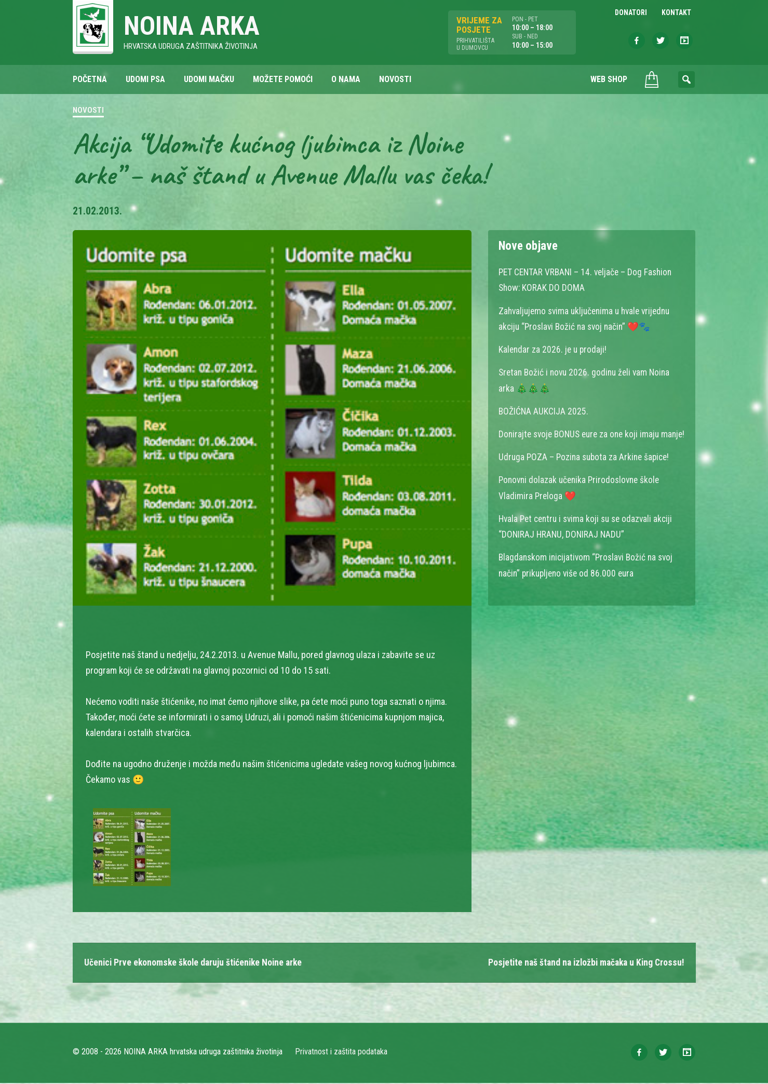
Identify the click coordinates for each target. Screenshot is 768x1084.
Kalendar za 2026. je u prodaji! (553, 349)
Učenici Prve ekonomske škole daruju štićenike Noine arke (196, 963)
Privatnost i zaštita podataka (341, 1053)
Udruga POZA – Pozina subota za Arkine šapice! (586, 472)
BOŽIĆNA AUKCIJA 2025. (543, 411)
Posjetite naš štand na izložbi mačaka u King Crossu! (582, 963)
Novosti (88, 111)
